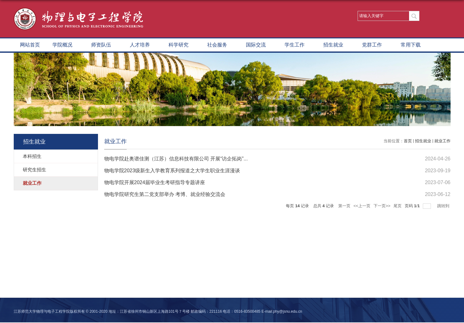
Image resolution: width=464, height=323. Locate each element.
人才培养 (143, 45)
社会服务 (220, 45)
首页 (408, 141)
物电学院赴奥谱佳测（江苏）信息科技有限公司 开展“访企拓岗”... (176, 158)
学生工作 (298, 45)
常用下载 (414, 45)
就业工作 (442, 141)
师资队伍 (104, 45)
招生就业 (336, 45)
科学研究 (182, 45)
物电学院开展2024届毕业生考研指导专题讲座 (154, 182)
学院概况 (65, 45)
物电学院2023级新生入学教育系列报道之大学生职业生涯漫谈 (172, 170)
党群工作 (375, 45)
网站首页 (30, 44)
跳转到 (444, 205)
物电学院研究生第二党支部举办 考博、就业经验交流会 (164, 194)
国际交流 (259, 45)
